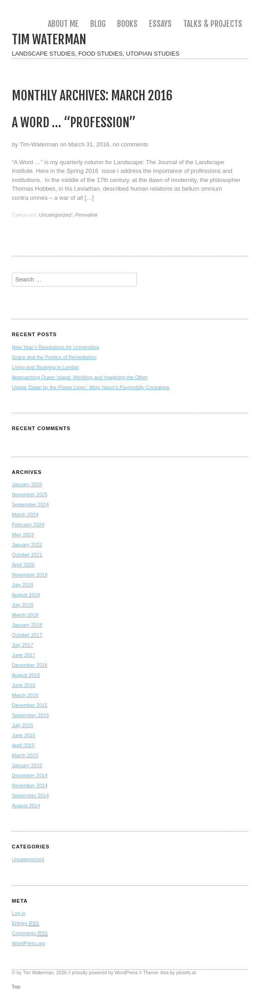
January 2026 (27, 484)
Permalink (86, 215)
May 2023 (23, 534)
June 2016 (23, 685)
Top (16, 986)
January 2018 (27, 625)
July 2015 (22, 725)
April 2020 (23, 564)
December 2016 (29, 665)
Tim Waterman (49, 39)
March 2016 (25, 695)
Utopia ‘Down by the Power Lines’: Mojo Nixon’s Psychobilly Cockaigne (90, 387)
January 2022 (27, 544)
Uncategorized (55, 215)
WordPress (126, 972)
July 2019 (22, 584)
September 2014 (30, 795)
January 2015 (27, 765)
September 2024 (30, 504)
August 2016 (26, 675)
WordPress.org (28, 943)
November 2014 (29, 785)
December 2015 (29, 705)
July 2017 (22, 645)
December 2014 (29, 775)
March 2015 (25, 755)
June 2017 (23, 655)
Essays (160, 24)
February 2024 (28, 524)
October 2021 (27, 554)
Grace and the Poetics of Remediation (54, 357)
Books (127, 24)
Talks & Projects (212, 24)
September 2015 (30, 715)
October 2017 (27, 635)
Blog (98, 24)
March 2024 (25, 514)
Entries (25, 923)
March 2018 (25, 615)
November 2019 (29, 574)
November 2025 (29, 494)
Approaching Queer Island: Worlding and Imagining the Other (80, 377)
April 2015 (23, 745)
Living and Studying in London (45, 367)
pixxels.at (186, 972)
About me (63, 24)
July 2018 (22, 605)
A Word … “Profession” (74, 122)
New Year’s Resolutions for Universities (55, 347)
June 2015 (23, 735)
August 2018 (26, 595)
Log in (18, 913)
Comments (30, 933)
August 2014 (26, 805)
